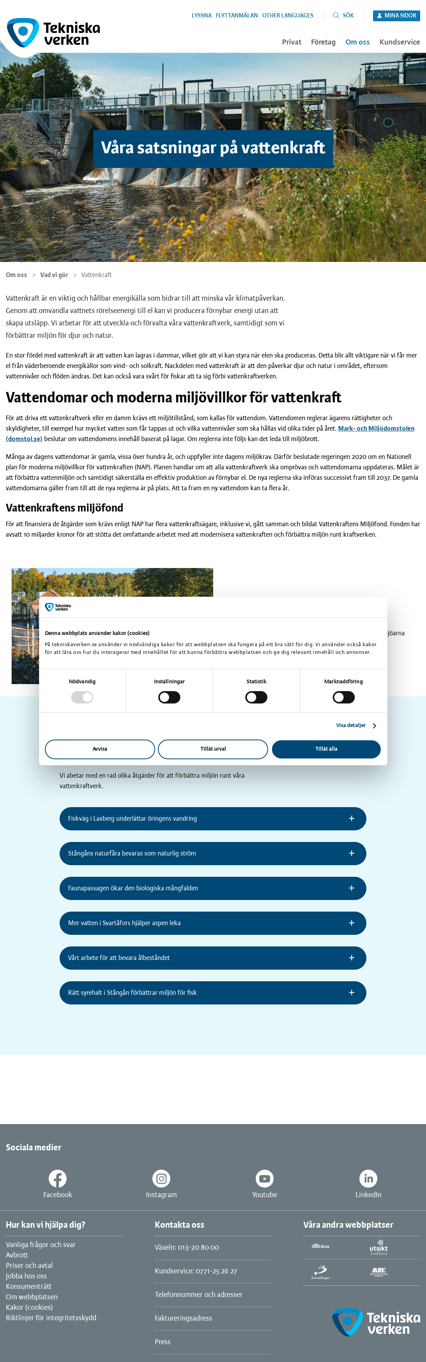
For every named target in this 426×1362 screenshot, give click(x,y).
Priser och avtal (29, 1266)
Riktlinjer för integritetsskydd (51, 1318)
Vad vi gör (54, 275)
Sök (348, 16)
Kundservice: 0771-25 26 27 (196, 1271)
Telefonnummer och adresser (199, 1295)
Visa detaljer (351, 726)
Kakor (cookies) (29, 1308)
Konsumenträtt (28, 1287)
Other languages (287, 16)
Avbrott (17, 1255)
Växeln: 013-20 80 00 (187, 1248)
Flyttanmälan (237, 16)
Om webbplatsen (32, 1297)
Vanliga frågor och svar (41, 1245)
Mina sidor (400, 16)
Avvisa (99, 749)
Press (163, 1342)
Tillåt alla (326, 749)
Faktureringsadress (183, 1319)
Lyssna (202, 16)
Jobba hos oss (26, 1276)
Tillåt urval (213, 749)
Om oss (16, 275)
